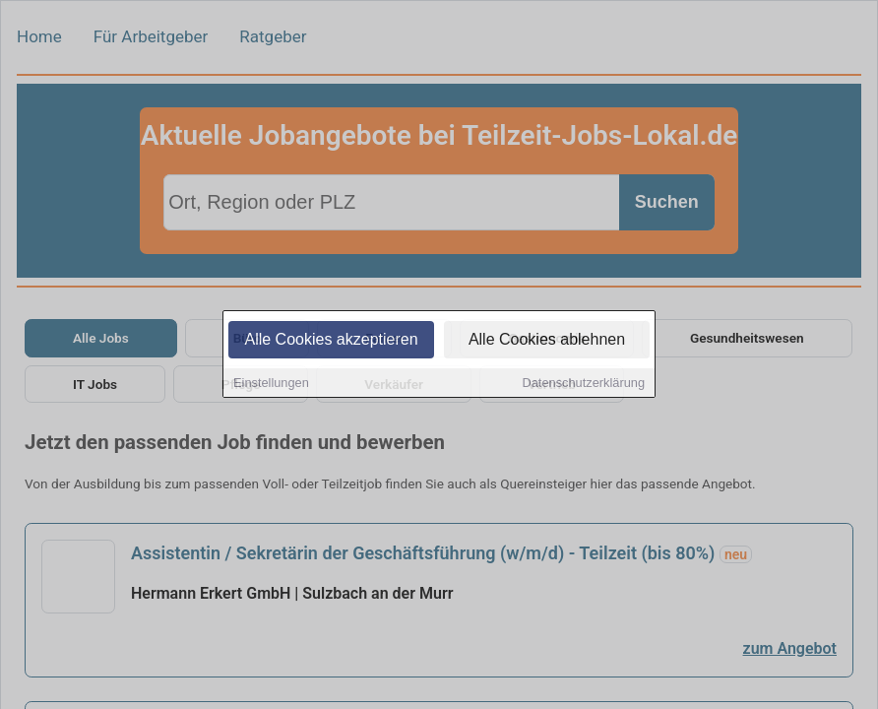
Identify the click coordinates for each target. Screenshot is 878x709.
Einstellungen (271, 383)
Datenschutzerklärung (584, 383)
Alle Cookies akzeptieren (330, 340)
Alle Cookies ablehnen (547, 340)
